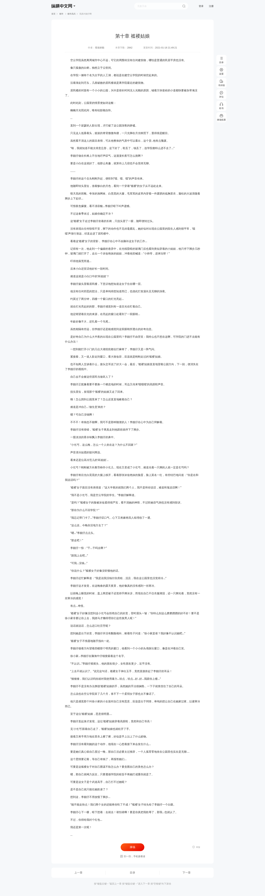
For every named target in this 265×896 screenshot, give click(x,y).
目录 (132, 872)
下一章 (187, 872)
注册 (211, 6)
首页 (53, 14)
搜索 (184, 6)
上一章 (78, 872)
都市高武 (71, 14)
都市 (61, 14)
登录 (201, 6)
